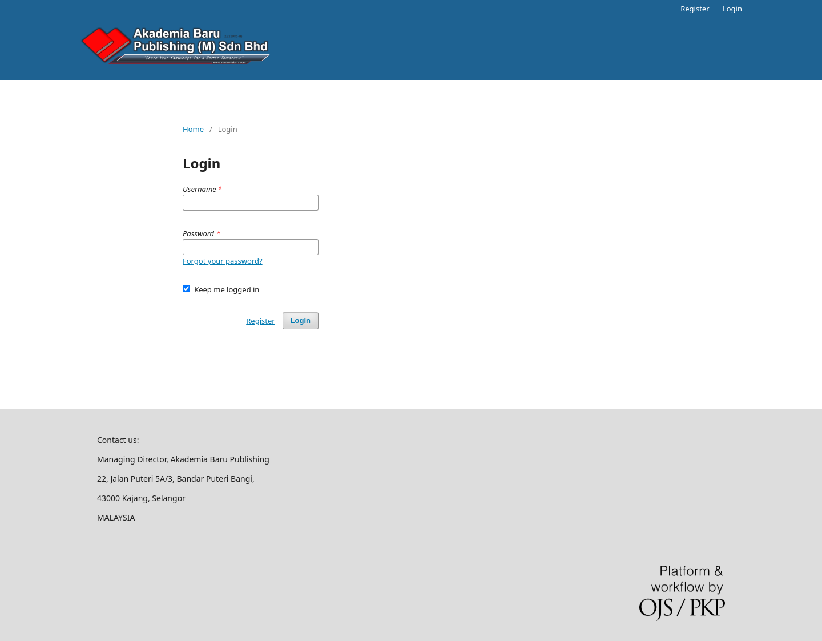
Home (193, 129)
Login (732, 8)
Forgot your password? (223, 261)
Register (694, 8)
